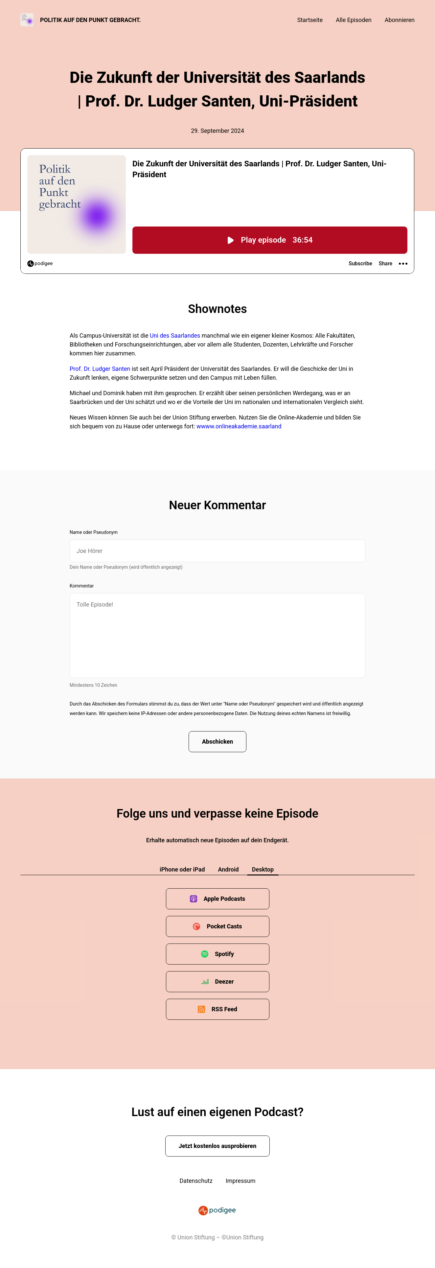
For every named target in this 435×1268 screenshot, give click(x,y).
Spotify (224, 953)
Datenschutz (196, 1180)
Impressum (241, 1180)
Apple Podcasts (224, 898)
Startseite (310, 19)
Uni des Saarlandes (175, 335)
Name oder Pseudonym (94, 532)
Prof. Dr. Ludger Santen (100, 368)
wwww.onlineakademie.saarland (238, 426)
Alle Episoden (353, 19)
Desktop (263, 869)
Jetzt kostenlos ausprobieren (218, 1145)
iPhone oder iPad (182, 869)
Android (228, 869)
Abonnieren (400, 19)
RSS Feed (224, 1009)
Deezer (224, 981)
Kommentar (82, 585)
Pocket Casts (224, 926)
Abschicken (217, 741)
